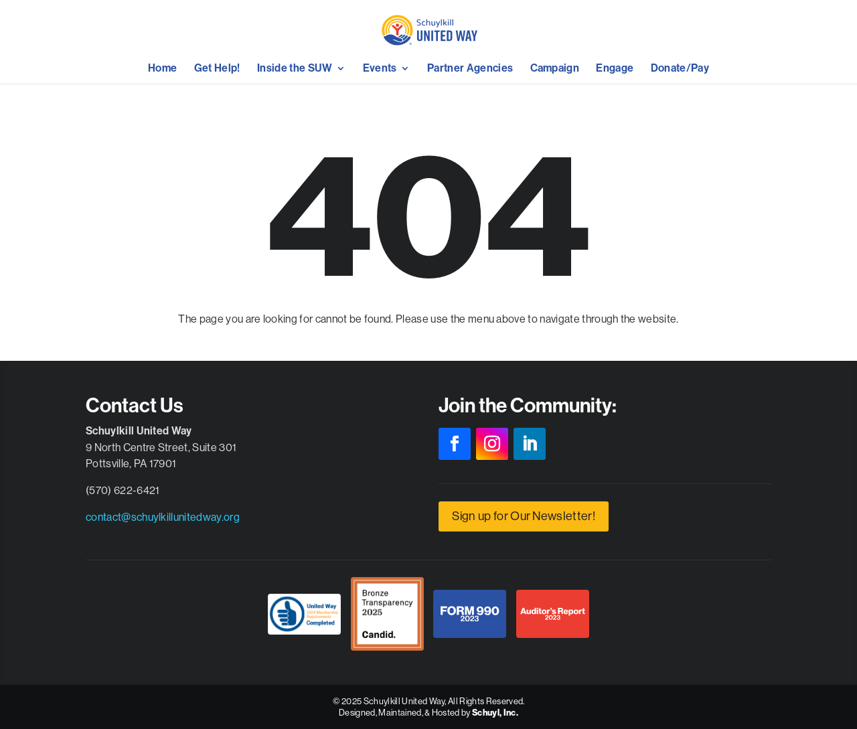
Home (162, 69)
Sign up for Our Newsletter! (523, 515)
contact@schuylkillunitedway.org (163, 516)
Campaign (555, 69)
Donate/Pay (680, 69)
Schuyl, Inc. (495, 713)
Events (380, 69)
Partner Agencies (470, 69)
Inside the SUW (294, 69)
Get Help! (217, 69)
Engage (614, 69)
